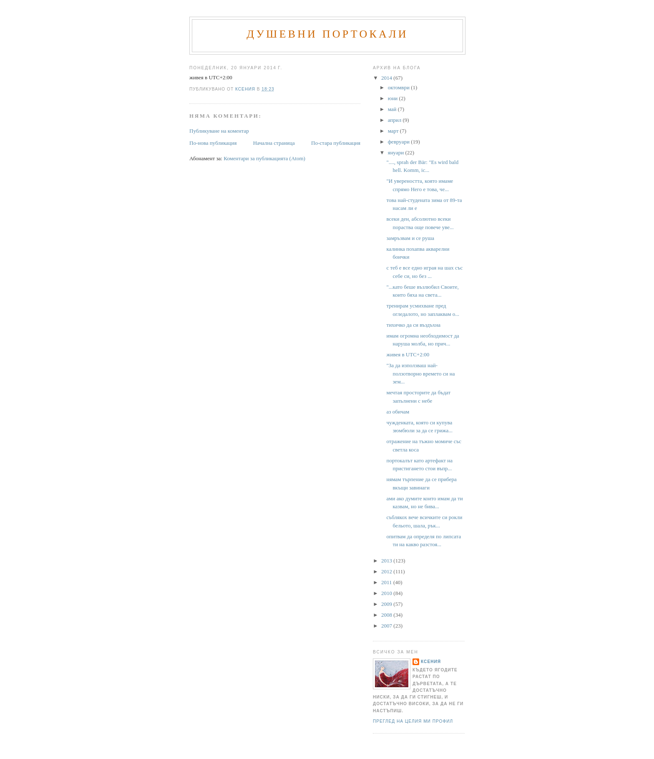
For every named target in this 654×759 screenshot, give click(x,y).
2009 (387, 604)
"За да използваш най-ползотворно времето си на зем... (420, 373)
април (395, 120)
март (394, 131)
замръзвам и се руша (410, 238)
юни (393, 98)
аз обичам (397, 411)
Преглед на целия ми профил (413, 721)
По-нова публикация (212, 143)
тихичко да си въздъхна (413, 325)
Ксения (431, 661)
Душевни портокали (327, 34)
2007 (387, 626)
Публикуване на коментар (219, 131)
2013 (387, 560)
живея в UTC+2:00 (407, 354)
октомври (399, 87)
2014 (387, 78)
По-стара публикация (335, 143)
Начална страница (274, 143)
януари (396, 152)
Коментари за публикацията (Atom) (264, 158)
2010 (387, 593)
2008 (387, 615)
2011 (387, 582)
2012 (387, 571)
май (393, 109)
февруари (399, 142)
